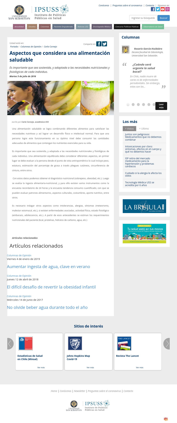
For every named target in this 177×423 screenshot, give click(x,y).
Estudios (32, 26)
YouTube (163, 9)
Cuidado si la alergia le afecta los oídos (143, 174)
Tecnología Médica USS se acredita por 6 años (139, 184)
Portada (14, 46)
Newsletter (79, 391)
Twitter (158, 9)
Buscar (163, 18)
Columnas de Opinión (31, 46)
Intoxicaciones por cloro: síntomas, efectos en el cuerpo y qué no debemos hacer (143, 149)
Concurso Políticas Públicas (127, 26)
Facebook (153, 9)
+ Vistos (129, 128)
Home (54, 391)
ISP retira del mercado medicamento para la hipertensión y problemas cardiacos (139, 162)
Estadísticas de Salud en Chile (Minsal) (30, 357)
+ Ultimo (144, 128)
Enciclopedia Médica (101, 26)
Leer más (161, 106)
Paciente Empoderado (63, 26)
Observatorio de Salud (152, 26)
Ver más (41, 367)
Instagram (167, 9)
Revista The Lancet (127, 355)
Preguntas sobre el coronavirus (127, 5)
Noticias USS (83, 26)
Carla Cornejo (50, 46)
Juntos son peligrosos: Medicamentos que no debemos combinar (143, 137)
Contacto (150, 5)
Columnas (44, 26)
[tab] (129, 128)
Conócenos (104, 5)
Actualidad (19, 26)
